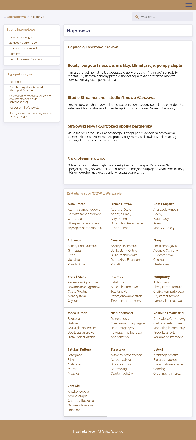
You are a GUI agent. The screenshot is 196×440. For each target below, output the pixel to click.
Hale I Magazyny (122, 328)
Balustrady (161, 219)
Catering (159, 369)
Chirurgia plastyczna (82, 328)
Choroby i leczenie (81, 400)
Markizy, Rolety (164, 228)
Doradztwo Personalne (127, 223)
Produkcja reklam (165, 332)
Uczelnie (74, 260)
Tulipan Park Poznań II (23, 48)
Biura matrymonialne (168, 364)
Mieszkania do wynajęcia (128, 323)
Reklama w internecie (168, 337)
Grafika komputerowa (168, 291)
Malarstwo (75, 364)
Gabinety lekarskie (80, 405)
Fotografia (75, 355)
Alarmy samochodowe (84, 209)
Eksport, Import (122, 228)
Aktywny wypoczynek (126, 355)
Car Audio (75, 219)
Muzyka (73, 373)
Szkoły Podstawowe (82, 246)
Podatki (116, 264)
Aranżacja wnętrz (165, 355)
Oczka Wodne (77, 291)
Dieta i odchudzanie (81, 337)
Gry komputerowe (166, 296)
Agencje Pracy (121, 214)
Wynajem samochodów (85, 228)
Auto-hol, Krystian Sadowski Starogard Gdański (26, 89)
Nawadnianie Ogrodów (84, 287)
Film (71, 359)
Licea (71, 255)
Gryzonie (74, 301)
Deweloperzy (120, 319)
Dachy (157, 214)
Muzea (72, 369)
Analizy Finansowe (124, 246)
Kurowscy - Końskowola (24, 107)
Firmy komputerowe (167, 287)
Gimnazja (74, 250)
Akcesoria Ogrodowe (83, 282)
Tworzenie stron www (126, 301)
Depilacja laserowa (81, 332)
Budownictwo (163, 255)
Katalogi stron (120, 282)
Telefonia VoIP (120, 291)
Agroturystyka (121, 359)
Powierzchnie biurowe (126, 332)
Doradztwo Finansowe (126, 260)
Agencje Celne (121, 209)
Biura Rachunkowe (124, 255)
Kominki (158, 223)
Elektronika (161, 264)
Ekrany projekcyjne (21, 37)
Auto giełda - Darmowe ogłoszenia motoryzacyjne (31, 115)
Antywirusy (161, 282)
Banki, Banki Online (124, 250)
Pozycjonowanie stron (126, 296)
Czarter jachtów (122, 373)
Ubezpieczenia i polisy (83, 223)
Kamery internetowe (167, 301)
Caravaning (119, 369)
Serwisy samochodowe (84, 214)
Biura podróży (121, 364)
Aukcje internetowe (124, 287)
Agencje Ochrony (165, 250)
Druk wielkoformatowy (169, 319)
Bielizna (73, 323)
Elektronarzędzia (165, 246)
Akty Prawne (119, 219)
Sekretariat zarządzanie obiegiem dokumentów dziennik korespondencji (30, 99)
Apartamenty (120, 337)
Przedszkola (76, 264)
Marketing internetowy (169, 328)
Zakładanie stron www (23, 42)
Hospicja (74, 410)
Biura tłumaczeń (165, 359)
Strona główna (16, 16)
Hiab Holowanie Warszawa (26, 59)
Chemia (158, 260)
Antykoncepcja (78, 391)
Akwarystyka (77, 296)
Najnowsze (37, 16)
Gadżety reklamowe (167, 323)
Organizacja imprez (167, 373)
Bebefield (15, 81)
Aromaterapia (77, 396)
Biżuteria (74, 319)
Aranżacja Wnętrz (165, 209)
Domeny (14, 53)
